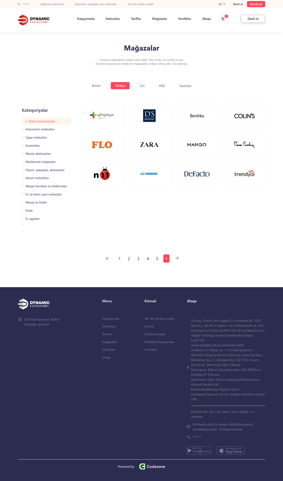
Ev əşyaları (33, 219)
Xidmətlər (113, 18)
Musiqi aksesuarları (38, 154)
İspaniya (185, 85)
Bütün (96, 85)
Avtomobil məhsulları (40, 129)
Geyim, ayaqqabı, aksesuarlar (45, 170)
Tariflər (136, 18)
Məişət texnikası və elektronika (46, 186)
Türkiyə (120, 85)
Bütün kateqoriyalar (42, 121)
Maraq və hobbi (36, 202)
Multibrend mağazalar (41, 162)
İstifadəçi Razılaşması (159, 342)
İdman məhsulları (37, 178)
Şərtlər (149, 326)
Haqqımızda (86, 18)
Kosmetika (33, 146)
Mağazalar (159, 18)
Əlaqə (206, 18)
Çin (142, 85)
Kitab (29, 210)
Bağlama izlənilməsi (52, 4)
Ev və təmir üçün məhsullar (44, 194)
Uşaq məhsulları (36, 137)
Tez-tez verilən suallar (141, 4)
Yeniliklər (184, 18)
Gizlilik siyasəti (155, 334)
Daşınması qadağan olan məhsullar (96, 4)
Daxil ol (238, 4)
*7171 (23, 4)
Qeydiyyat (256, 4)
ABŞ (162, 85)
